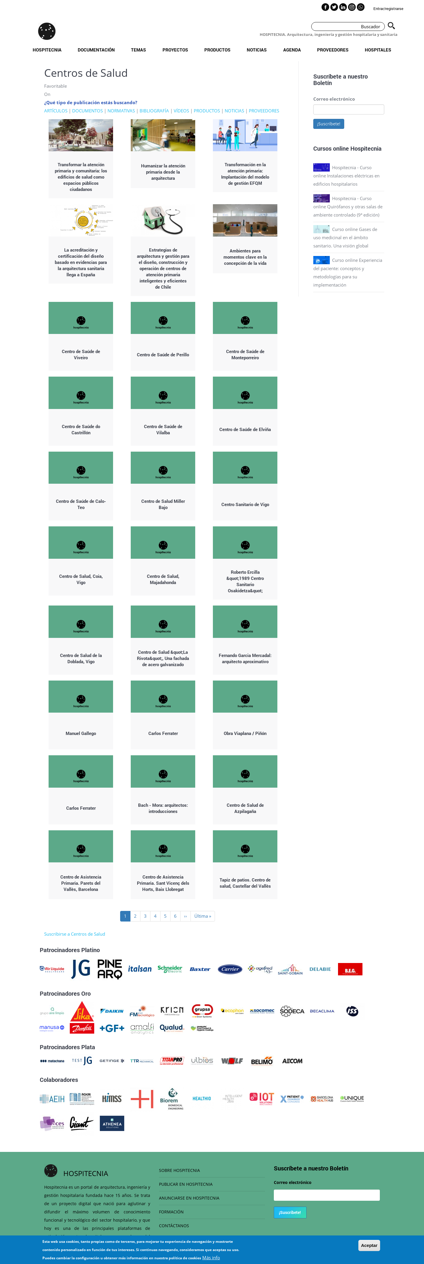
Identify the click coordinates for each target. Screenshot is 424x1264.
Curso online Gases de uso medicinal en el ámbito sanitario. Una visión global (345, 237)
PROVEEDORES (264, 111)
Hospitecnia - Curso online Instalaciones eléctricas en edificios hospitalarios (346, 175)
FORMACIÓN (171, 1212)
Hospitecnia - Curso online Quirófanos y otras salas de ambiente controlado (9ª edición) (347, 206)
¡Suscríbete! (328, 124)
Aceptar (369, 1247)
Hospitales (378, 50)
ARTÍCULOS (55, 111)
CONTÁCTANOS (174, 1225)
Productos (217, 50)
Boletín (322, 83)
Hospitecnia (47, 50)
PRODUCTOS (207, 111)
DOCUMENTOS (87, 111)
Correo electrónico (334, 99)
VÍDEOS (181, 111)
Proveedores (333, 50)
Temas (138, 50)
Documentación (96, 50)
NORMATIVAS (121, 111)
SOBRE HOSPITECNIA (179, 1170)
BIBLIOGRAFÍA (154, 111)
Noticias (257, 50)
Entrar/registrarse (388, 8)
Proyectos (175, 50)
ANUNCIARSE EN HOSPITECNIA (189, 1198)
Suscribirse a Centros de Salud (74, 934)
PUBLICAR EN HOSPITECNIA (186, 1184)
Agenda (292, 50)
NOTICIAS (234, 111)
